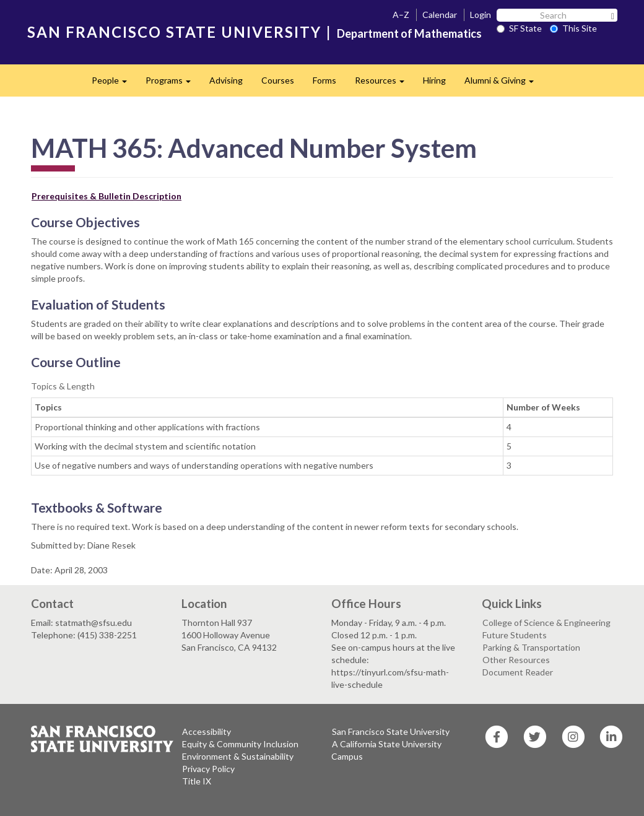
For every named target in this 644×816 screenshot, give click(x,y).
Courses (277, 80)
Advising (226, 80)
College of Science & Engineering (546, 622)
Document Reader (517, 672)
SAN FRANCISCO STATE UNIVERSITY (174, 32)
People (114, 84)
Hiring (434, 80)
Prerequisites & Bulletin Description (106, 196)
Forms (324, 80)
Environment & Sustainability (238, 756)
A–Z (401, 14)
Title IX (196, 781)
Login (480, 14)
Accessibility (206, 731)
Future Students (514, 635)
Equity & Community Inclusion (240, 744)
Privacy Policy (208, 768)
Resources (384, 84)
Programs (173, 84)
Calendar (439, 14)
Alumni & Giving (503, 84)
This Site (573, 28)
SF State (519, 28)
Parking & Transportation (531, 647)
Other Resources (516, 659)
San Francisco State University (391, 731)
